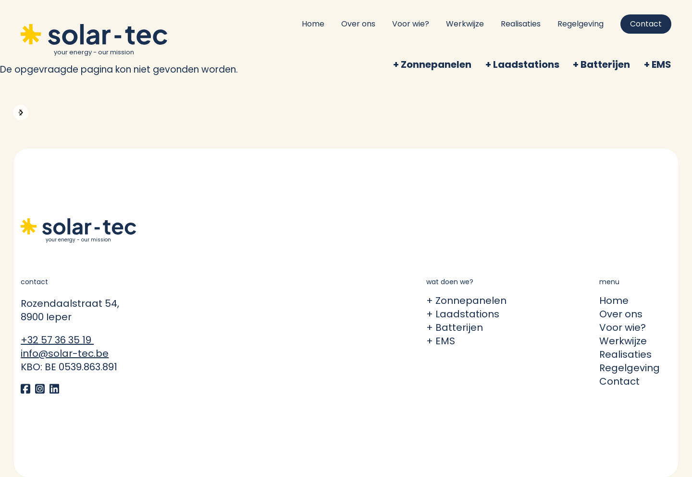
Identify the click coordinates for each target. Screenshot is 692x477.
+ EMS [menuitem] (657, 64)
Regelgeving (580, 23)
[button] (20, 112)
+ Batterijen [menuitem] (601, 64)
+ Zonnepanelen (466, 300)
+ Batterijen (454, 327)
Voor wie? (410, 23)
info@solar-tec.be (65, 353)
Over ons (358, 23)
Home (313, 23)
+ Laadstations (462, 314)
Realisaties (521, 23)
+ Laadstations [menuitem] (522, 64)
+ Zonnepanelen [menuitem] (432, 64)
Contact (646, 23)
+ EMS (440, 341)
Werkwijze (465, 23)
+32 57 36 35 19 (57, 340)
